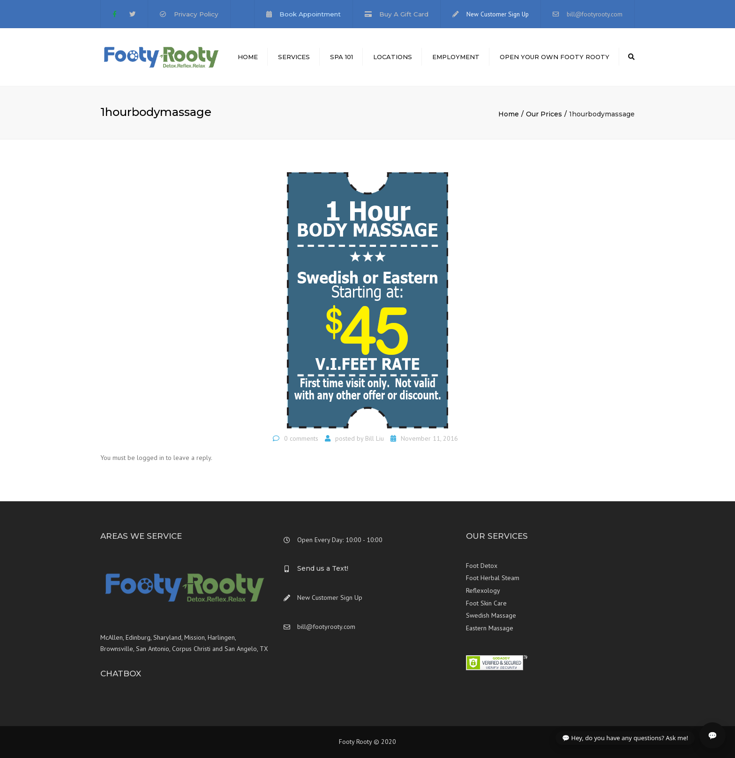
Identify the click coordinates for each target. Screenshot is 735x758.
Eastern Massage (489, 628)
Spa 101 (341, 57)
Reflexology (483, 590)
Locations (392, 57)
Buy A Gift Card (403, 14)
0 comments (301, 438)
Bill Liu (374, 438)
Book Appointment (310, 14)
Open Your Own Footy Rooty (554, 57)
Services (294, 57)
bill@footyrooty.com (594, 14)
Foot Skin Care (486, 603)
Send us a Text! (322, 568)
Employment (456, 57)
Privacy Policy (196, 14)
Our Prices (544, 114)
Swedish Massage (491, 615)
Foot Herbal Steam (492, 578)
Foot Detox (481, 565)
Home (248, 57)
